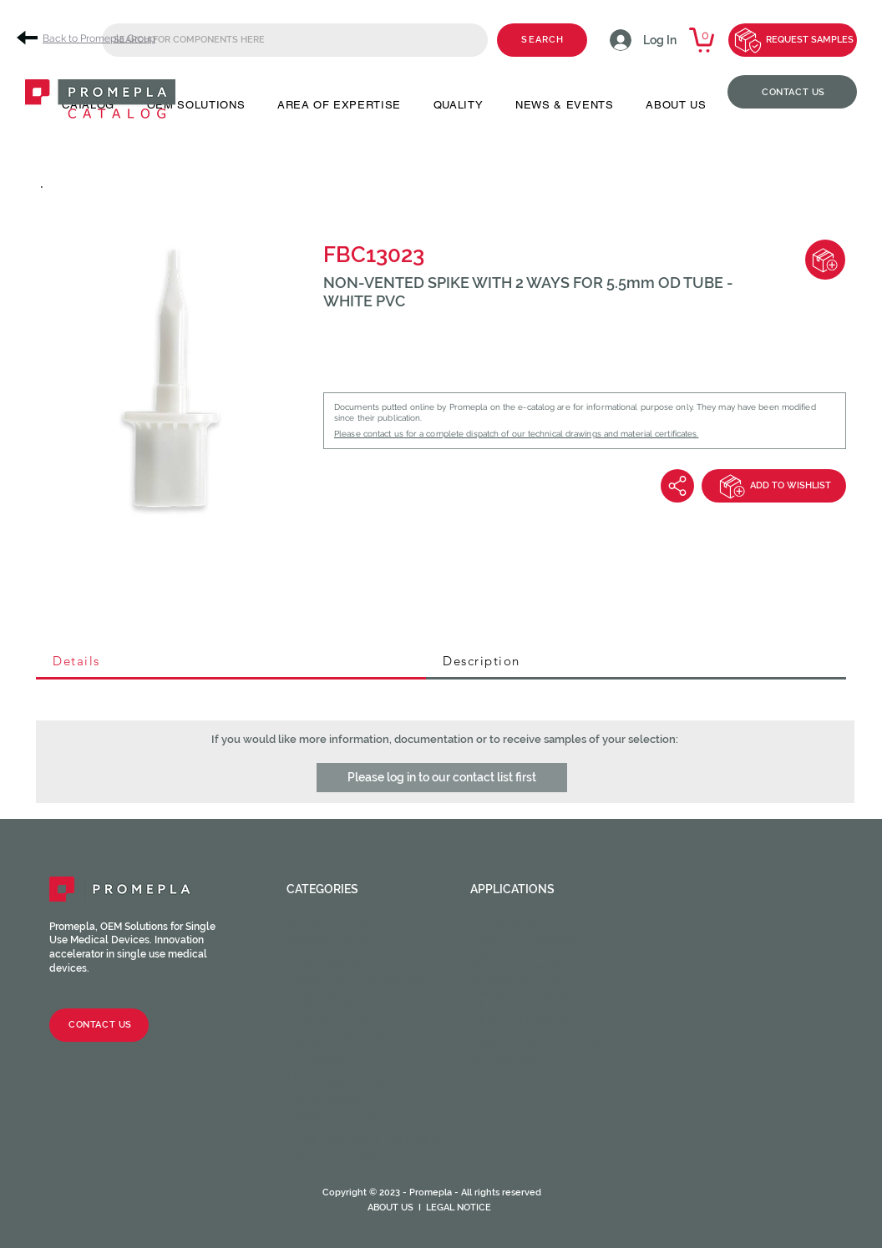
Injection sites (335, 993)
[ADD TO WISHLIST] (774, 486)
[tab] (231, 662)
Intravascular (517, 980)
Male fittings (329, 940)
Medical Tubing (335, 1153)
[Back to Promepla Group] (92, 38)
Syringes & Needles (347, 1113)
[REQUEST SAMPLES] (792, 40)
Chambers (318, 1060)
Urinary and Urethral (541, 1046)
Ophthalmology (522, 1020)
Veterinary (505, 1060)
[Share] (677, 486)
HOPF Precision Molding (363, 1140)
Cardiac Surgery (524, 940)
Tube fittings (329, 1006)
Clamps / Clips (333, 1020)
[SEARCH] (542, 40)
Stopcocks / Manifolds (363, 1033)
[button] (442, 777)
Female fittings (336, 926)
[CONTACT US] (792, 92)
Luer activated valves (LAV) (370, 980)
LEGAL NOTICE (458, 1207)
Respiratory (509, 1033)
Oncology (503, 1006)
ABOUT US (390, 1207)
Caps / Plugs (327, 953)
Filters (308, 1073)
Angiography (512, 926)
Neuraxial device (524, 993)
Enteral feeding (522, 966)
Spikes (306, 1046)
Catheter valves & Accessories (343, 1093)
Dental (492, 953)
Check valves (327, 966)
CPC (298, 1127)
